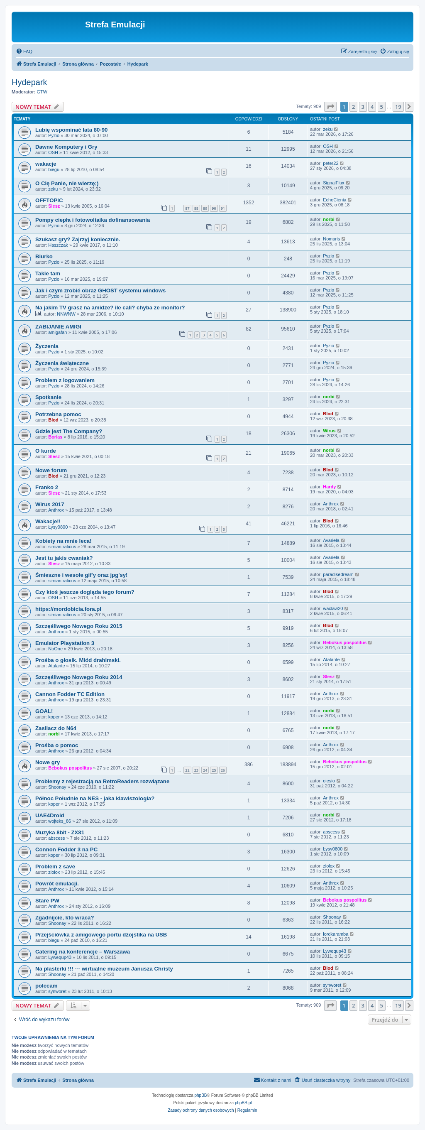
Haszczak (58, 245)
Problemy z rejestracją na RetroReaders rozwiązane (102, 781)
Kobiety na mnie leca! (63, 541)
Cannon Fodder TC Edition (70, 694)
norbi (329, 219)
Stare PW (47, 900)
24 (205, 770)
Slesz (54, 205)
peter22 (330, 163)
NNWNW (66, 313)
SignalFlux (333, 182)
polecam (46, 986)
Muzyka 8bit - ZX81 (59, 832)
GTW (42, 91)
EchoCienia (334, 199)
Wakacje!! (48, 521)
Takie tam (47, 273)
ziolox (54, 872)
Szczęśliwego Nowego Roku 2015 (78, 626)
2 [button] (353, 106)
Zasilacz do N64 (55, 728)
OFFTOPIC (49, 200)
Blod (53, 419)
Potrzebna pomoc (58, 414)
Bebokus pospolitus (344, 642)
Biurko (44, 256)
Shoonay (57, 786)
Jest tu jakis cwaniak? (64, 558)
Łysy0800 (58, 527)
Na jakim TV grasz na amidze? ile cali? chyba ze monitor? (110, 307)
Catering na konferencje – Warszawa (82, 952)
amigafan (57, 332)
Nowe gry (47, 762)
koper (54, 716)
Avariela (331, 540)
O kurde (45, 451)
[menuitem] (24, 51)
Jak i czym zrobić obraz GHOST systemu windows (100, 290)
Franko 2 (46, 487)
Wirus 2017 (49, 504)
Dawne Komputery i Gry (66, 147)
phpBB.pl (243, 1103)
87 (187, 208)
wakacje (45, 164)
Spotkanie (48, 397)
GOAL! (44, 711)
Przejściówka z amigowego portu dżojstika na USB (101, 934)
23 (196, 770)
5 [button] (381, 106)
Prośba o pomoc (56, 745)
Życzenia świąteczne (62, 363)
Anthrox (56, 509)
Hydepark (29, 82)
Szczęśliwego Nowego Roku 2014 (78, 677)
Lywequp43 (59, 957)
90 (214, 208)
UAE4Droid (49, 815)
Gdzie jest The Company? (68, 431)
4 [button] (372, 106)
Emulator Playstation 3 (64, 643)
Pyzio (53, 135)
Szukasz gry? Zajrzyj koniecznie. (77, 239)
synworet (57, 991)
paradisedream (338, 574)
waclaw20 (333, 608)
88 (196, 208)
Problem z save (55, 866)
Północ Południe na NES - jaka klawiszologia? (94, 798)
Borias (55, 436)
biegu (53, 169)
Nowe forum (51, 470)
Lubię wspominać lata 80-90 (71, 130)
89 (205, 208)
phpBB (201, 1095)
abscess (56, 838)
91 (223, 208)
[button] (330, 107)
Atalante (56, 665)
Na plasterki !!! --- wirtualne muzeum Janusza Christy (104, 969)
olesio (329, 780)
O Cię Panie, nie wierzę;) (66, 183)
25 (214, 770)
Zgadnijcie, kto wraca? (64, 917)
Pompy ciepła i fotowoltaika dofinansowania (92, 220)
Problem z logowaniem (65, 380)
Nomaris (331, 238)
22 (187, 770)
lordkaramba (335, 933)
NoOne (55, 648)
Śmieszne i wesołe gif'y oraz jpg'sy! (81, 575)
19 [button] (398, 106)
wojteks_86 (59, 821)
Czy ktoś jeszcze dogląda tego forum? (84, 592)
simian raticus (62, 546)
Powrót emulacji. (57, 883)
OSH (53, 152)
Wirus (329, 430)
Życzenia (47, 346)
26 (223, 770)
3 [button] (362, 106)
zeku (327, 129)
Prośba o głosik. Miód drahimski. (78, 660)
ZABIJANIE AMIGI (58, 327)
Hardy (329, 486)
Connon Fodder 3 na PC (66, 849)
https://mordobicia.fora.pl (68, 609)
